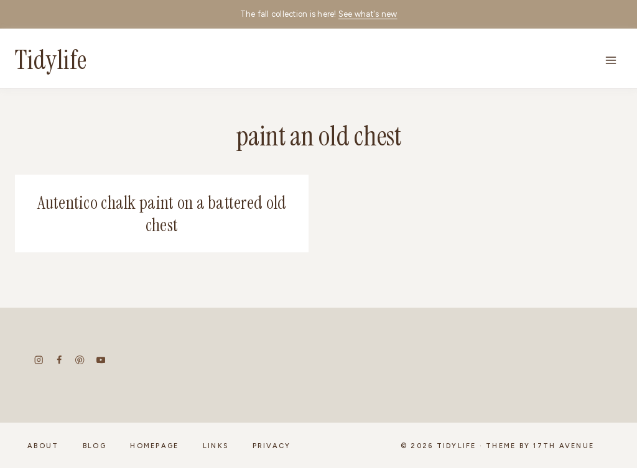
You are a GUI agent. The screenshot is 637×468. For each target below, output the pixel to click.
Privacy (272, 446)
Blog (94, 446)
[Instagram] (39, 360)
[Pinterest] (80, 360)
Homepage (154, 446)
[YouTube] (100, 360)
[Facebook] (59, 360)
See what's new (368, 14)
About (42, 446)
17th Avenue (563, 446)
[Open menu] (610, 60)
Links (215, 446)
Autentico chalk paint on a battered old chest (162, 214)
